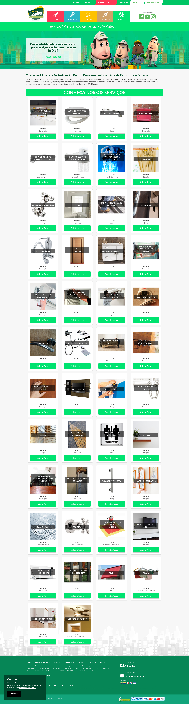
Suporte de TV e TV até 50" (146, 526)
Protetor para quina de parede (77, 480)
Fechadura (146, 205)
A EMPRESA (74, 2)
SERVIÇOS (137, 2)
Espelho (77, 205)
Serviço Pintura (104, 688)
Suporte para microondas (43, 571)
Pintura (77, 686)
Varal (146, 573)
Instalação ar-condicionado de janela (146, 248)
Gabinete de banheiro (111, 251)
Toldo (112, 573)
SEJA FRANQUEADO (106, 2)
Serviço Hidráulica (127, 688)
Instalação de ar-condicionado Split (43, 296)
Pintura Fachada (58, 688)
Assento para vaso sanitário (77, 112)
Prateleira (146, 435)
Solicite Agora (43, 136)
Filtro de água (43, 251)
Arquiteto (98, 686)
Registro (77, 527)
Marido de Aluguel (60, 686)
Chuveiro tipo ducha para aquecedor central (112, 156)
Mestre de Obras (115, 686)
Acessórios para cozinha (43, 112)
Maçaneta (43, 343)
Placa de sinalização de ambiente (111, 434)
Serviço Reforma (115, 688)
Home (28, 662)
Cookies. (12, 679)
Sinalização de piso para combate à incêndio (111, 524)
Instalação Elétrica (46, 688)
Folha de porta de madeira (77, 250)
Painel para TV (77, 389)
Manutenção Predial (142, 686)
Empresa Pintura (69, 688)
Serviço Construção (151, 688)
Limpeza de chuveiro (146, 297)
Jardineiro (71, 686)
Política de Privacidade (27, 688)
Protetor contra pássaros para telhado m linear (43, 478)
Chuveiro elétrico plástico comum (77, 158)
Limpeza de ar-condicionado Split (111, 296)
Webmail (102, 662)
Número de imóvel (146, 343)
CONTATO (123, 2)
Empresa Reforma (81, 688)
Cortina (146, 159)
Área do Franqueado (87, 662)
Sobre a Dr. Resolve (42, 662)
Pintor (51, 686)
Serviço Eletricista (93, 688)
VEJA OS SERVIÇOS (53, 57)
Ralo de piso (43, 527)
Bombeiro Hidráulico (128, 686)
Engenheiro (106, 686)
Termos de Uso (70, 662)
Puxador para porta (112, 481)
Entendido (14, 694)
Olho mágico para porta (43, 388)
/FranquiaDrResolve (132, 676)
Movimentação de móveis (111, 342)
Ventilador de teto (77, 619)
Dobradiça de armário (43, 205)
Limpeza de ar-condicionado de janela (77, 294)
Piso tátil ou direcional (77, 434)
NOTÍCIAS (89, 2)
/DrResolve (127, 666)
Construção (91, 686)
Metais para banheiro (77, 343)
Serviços (56, 662)
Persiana (43, 435)
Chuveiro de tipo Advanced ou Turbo (43, 158)
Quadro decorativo (146, 481)
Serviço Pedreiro (139, 688)
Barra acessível (111, 113)
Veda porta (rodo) (43, 619)
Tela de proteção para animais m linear (77, 571)
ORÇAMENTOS (153, 2)
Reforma (83, 686)
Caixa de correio (146, 113)
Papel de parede (111, 389)
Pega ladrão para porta (146, 388)
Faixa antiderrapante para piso (111, 204)
